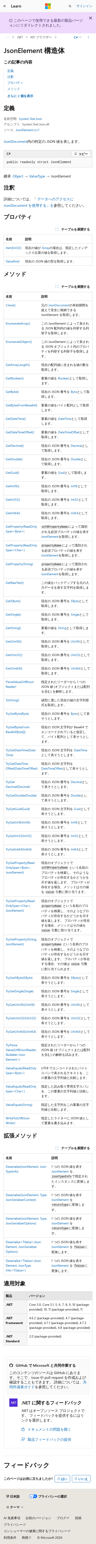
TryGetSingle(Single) (19, 991)
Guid (61, 472)
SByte (75, 601)
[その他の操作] (88, 37)
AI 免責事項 (12, 1518)
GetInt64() (13, 513)
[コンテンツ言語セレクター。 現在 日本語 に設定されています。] (13, 1496)
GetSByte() (13, 601)
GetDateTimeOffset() (20, 432)
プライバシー (13, 1524)
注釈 (10, 76)
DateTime (64, 418)
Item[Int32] (13, 248)
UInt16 (75, 641)
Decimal (76, 445)
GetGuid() (12, 472)
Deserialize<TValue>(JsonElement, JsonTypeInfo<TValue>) (23, 1265)
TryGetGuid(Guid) (18, 809)
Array (45, 248)
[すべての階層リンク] (8, 37)
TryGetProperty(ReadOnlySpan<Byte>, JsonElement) (20, 867)
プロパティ (15, 82)
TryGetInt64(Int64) (19, 849)
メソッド (13, 89)
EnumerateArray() (18, 323)
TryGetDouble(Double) (21, 795)
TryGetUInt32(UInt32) (21, 1018)
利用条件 (10, 1537)
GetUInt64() (14, 668)
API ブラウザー (41, 37)
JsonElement (49, 536)
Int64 (74, 513)
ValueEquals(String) (19, 1104)
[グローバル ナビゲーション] (4, 6)
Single (75, 614)
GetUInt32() (14, 655)
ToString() (12, 700)
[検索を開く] (70, 6)
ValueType (37, 176)
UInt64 (76, 668)
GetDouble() (14, 459)
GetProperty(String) (19, 564)
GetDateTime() (16, 418)
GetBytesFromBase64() (21, 405)
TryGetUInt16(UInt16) (20, 1004)
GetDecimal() (15, 445)
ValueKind (12, 261)
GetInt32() (13, 499)
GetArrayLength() (18, 365)
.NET (20, 37)
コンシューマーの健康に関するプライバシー (35, 1531)
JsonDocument (15, 141)
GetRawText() (15, 582)
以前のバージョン (38, 1518)
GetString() (13, 628)
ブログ (61, 1518)
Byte (74, 391)
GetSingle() (13, 614)
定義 (10, 71)
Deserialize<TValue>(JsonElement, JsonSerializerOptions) (23, 1247)
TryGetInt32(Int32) (19, 836)
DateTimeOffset (69, 432)
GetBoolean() (15, 378)
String (62, 628)
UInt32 (76, 655)
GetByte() (12, 391)
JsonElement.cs (26, 130)
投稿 (78, 1518)
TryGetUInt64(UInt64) (21, 1031)
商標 (25, 1537)
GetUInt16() (14, 641)
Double (76, 459)
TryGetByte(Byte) (17, 713)
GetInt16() (12, 486)
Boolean (63, 378)
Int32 (74, 499)
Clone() (10, 305)
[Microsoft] (48, 6)
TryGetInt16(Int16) (18, 822)
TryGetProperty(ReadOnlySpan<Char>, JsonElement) (20, 906)
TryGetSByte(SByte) (19, 977)
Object (18, 176)
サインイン (84, 6)
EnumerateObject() (19, 341)
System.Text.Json (30, 119)
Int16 (74, 486)
